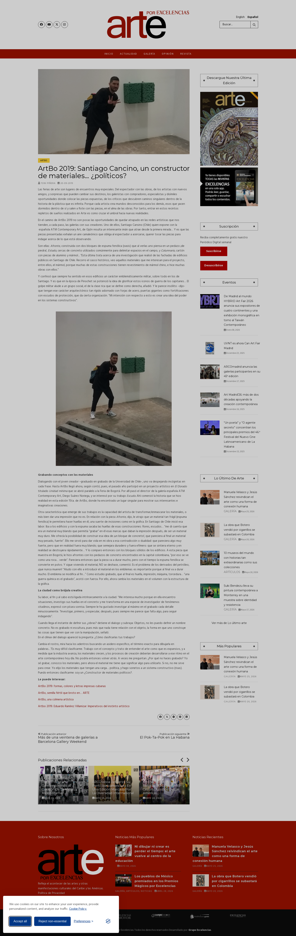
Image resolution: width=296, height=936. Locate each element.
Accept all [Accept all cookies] (20, 921)
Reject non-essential (52, 921)
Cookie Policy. (78, 909)
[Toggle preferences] (83, 921)
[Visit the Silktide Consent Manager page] (108, 921)
